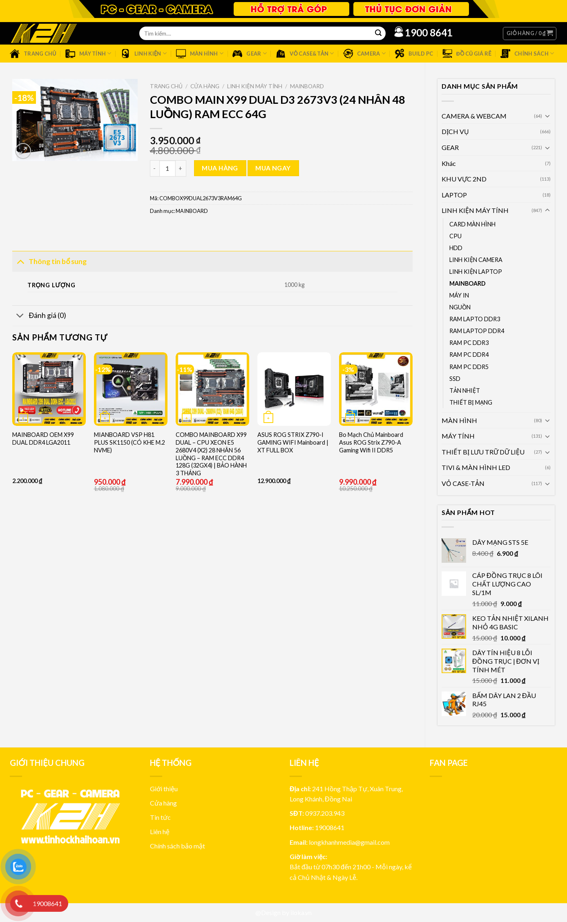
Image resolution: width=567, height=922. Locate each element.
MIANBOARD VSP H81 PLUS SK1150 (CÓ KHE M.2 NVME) (129, 442)
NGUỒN (460, 307)
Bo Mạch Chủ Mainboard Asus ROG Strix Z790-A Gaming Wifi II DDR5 (371, 442)
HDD (455, 247)
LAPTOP (454, 195)
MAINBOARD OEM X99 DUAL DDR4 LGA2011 (43, 438)
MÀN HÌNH (459, 420)
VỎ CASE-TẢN (463, 483)
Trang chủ (166, 86)
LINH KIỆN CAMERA (475, 259)
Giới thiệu (164, 788)
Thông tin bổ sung (49, 261)
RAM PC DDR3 (469, 342)
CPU (455, 236)
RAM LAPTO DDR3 (474, 319)
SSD (454, 378)
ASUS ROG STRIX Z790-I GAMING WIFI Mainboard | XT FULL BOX (292, 442)
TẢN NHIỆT (464, 390)
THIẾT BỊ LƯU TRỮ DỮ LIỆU (483, 452)
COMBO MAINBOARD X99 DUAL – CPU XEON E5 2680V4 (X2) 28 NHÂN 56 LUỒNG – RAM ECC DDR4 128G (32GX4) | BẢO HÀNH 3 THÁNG (211, 454)
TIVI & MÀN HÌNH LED (476, 467)
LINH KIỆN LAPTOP (475, 271)
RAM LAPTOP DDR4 (476, 330)
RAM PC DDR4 (469, 354)
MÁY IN (459, 295)
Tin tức (160, 817)
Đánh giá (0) (39, 316)
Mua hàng (220, 168)
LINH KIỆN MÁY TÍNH (475, 210)
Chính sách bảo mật (177, 846)
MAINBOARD (467, 283)
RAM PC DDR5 (469, 366)
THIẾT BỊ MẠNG (470, 402)
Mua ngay (273, 168)
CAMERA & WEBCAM (474, 116)
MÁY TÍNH (458, 436)
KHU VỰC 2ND (464, 179)
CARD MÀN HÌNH (472, 224)
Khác (449, 163)
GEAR (450, 147)
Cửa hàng (204, 86)
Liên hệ (160, 831)
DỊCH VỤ (455, 131)
